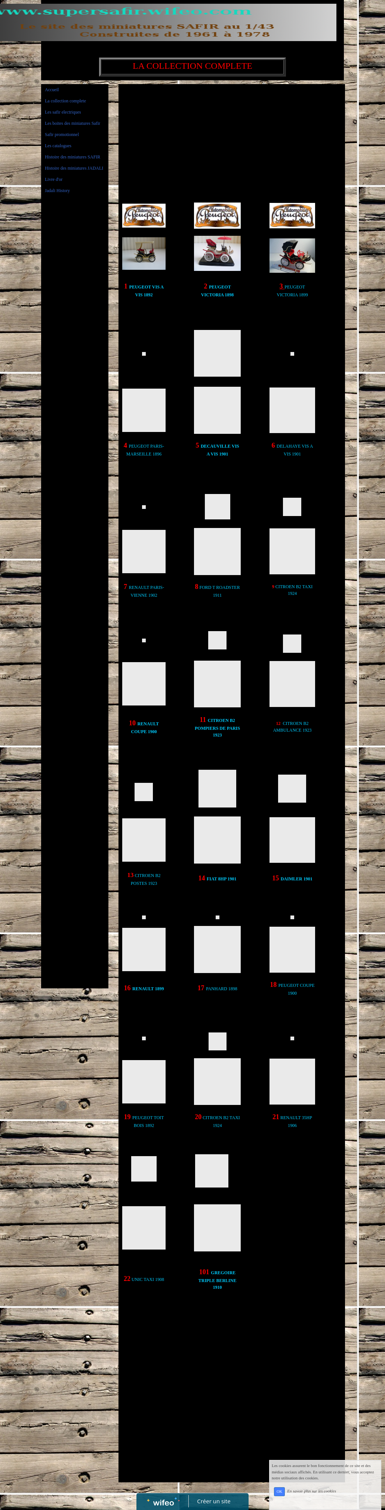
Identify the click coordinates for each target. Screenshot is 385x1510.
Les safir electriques (63, 112)
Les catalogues (58, 145)
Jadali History (57, 190)
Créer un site (214, 1501)
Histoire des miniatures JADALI (74, 168)
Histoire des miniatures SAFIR (72, 157)
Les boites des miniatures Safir (72, 123)
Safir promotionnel (62, 134)
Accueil (52, 89)
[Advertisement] (75, 349)
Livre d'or (53, 179)
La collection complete (65, 101)
